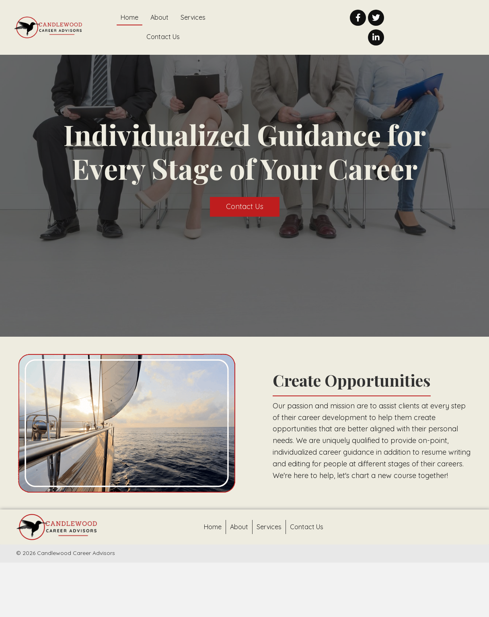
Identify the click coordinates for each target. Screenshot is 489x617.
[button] (358, 18)
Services (269, 527)
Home (213, 527)
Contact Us (306, 527)
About (239, 527)
